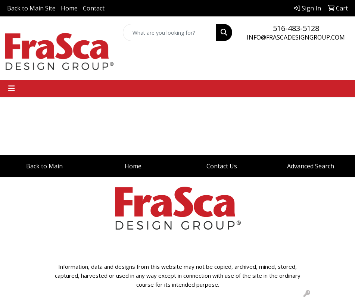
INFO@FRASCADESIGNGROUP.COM (296, 37)
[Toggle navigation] (11, 88)
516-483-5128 (296, 28)
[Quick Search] (170, 32)
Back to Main (44, 166)
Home (69, 8)
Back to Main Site (31, 8)
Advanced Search (310, 166)
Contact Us (221, 166)
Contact (94, 8)
